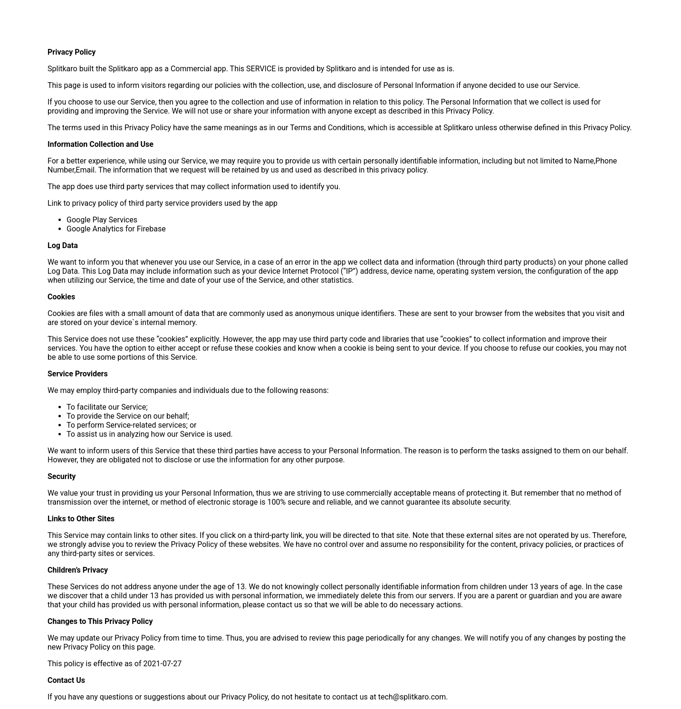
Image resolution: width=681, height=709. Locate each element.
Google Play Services (102, 219)
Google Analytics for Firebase (116, 228)
